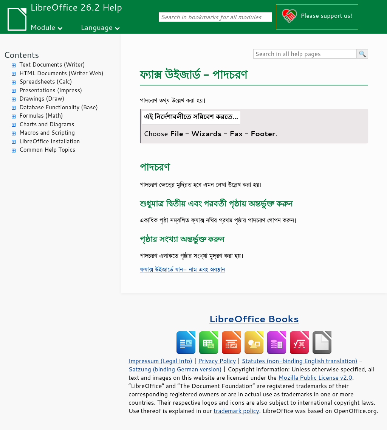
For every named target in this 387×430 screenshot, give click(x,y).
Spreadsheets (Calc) (45, 81)
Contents (21, 55)
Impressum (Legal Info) (160, 361)
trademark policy (236, 411)
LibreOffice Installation (49, 141)
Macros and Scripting (47, 133)
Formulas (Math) (41, 116)
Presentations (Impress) (50, 90)
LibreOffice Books (254, 318)
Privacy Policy (217, 361)
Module (42, 27)
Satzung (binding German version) (175, 369)
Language (97, 27)
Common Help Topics (47, 150)
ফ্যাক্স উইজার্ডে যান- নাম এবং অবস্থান (182, 269)
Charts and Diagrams (46, 124)
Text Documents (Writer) (52, 64)
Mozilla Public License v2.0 (315, 377)
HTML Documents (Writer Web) (61, 73)
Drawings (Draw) (41, 98)
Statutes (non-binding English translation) (299, 361)
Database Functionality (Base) (58, 107)
